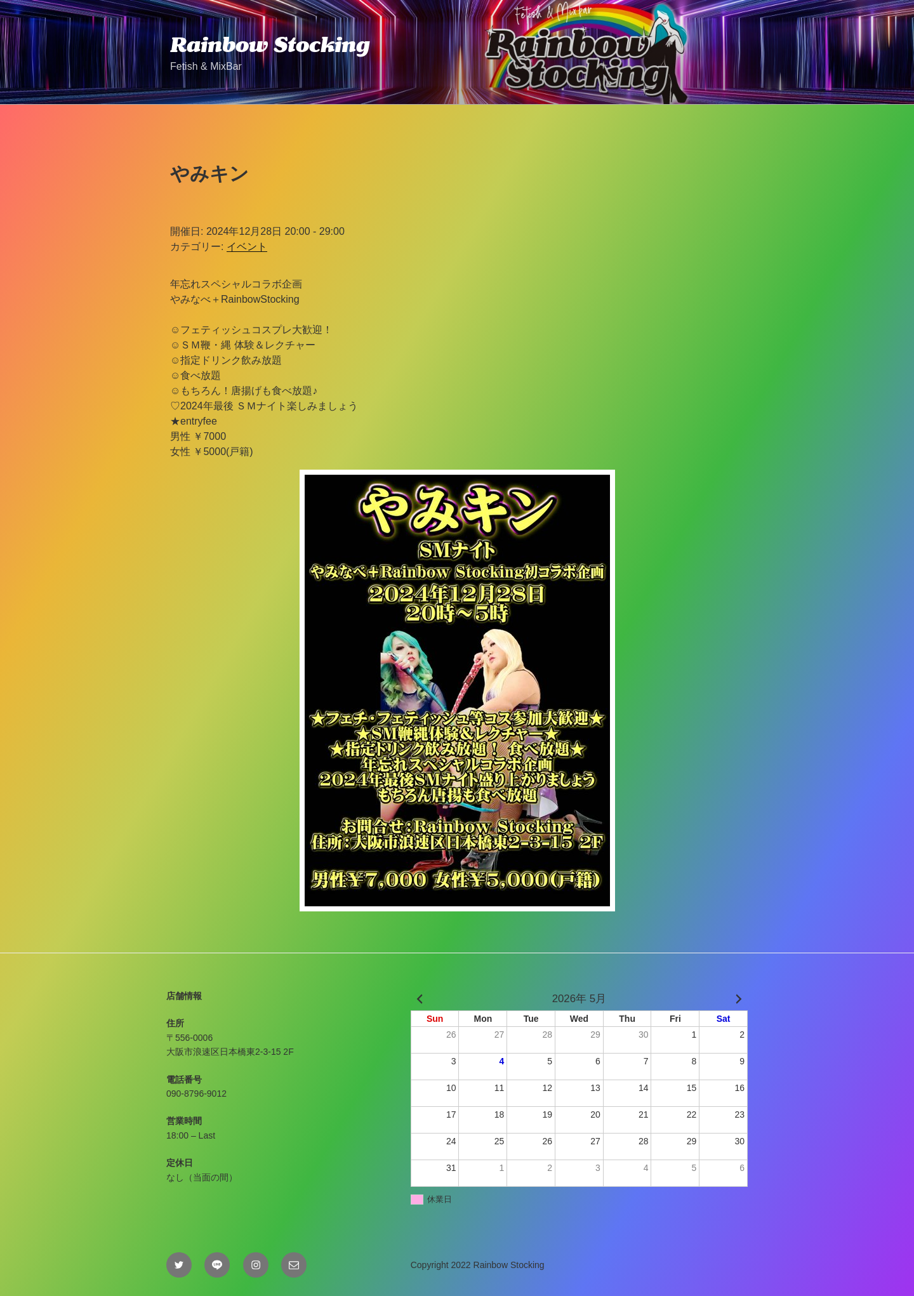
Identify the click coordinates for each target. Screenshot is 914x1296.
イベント (247, 246)
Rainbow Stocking (269, 44)
